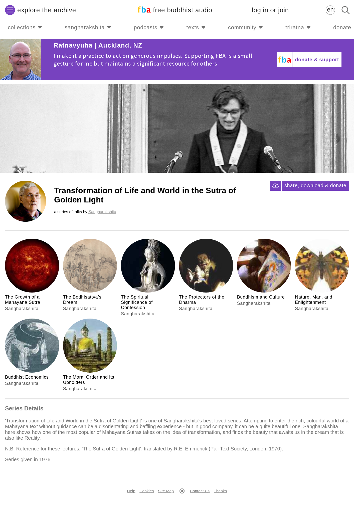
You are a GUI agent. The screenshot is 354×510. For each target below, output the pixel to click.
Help (131, 491)
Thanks (220, 491)
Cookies (146, 491)
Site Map (166, 491)
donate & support (317, 59)
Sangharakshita (102, 212)
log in (270, 10)
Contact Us (200, 491)
